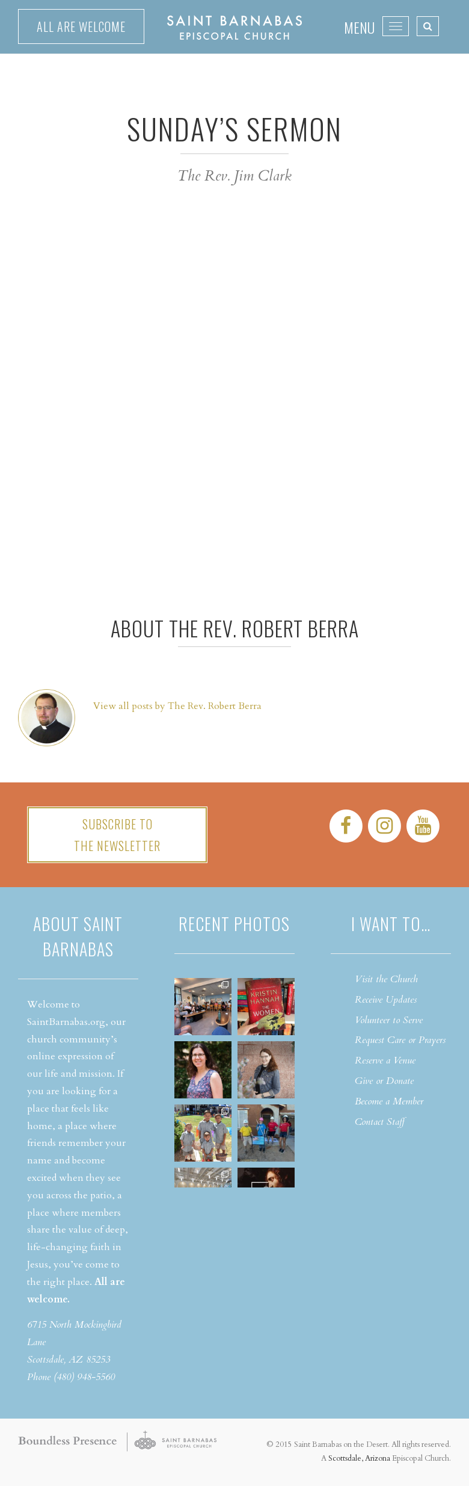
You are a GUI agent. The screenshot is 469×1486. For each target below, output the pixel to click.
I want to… (391, 923)
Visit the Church (386, 979)
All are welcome (81, 26)
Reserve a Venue (385, 1060)
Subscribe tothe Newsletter (117, 835)
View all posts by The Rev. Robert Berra (177, 706)
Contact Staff (380, 1121)
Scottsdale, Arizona (359, 1458)
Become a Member (389, 1101)
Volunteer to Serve (389, 1020)
